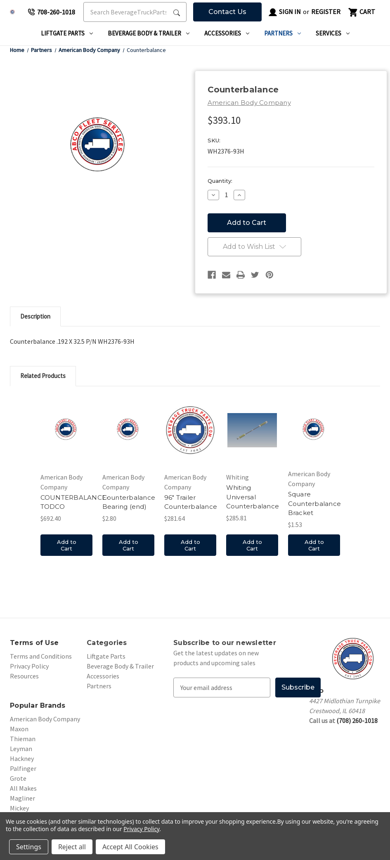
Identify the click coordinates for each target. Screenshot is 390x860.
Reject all (72, 846)
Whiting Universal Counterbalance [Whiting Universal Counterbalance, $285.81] (252, 497)
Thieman (22, 739)
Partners (282, 33)
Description (35, 316)
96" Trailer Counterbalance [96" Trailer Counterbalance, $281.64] (190, 502)
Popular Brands (38, 705)
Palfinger (23, 768)
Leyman (21, 748)
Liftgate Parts (67, 33)
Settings (28, 846)
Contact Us (227, 12)
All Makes (23, 788)
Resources (24, 676)
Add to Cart (66, 545)
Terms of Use (34, 643)
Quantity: (220, 180)
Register (325, 11)
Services (333, 33)
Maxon (19, 729)
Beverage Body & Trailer (148, 33)
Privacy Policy (29, 666)
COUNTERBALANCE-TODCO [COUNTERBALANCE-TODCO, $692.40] (74, 502)
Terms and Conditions (41, 656)
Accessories (226, 33)
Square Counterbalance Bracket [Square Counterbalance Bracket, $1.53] (314, 503)
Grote (18, 778)
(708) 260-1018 (357, 720)
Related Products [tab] (43, 376)
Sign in (284, 12)
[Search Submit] (176, 12)
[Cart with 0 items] (361, 12)
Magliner (22, 798)
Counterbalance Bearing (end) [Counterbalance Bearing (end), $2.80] (129, 502)
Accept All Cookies (130, 846)
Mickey (19, 808)
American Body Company (45, 719)
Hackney (22, 758)
